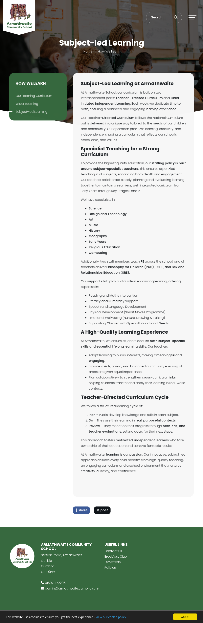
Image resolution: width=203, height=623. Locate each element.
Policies (110, 567)
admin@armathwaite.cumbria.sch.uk (73, 588)
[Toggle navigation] (192, 17)
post (103, 510)
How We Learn (109, 51)
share (82, 510)
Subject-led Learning (31, 111)
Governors (112, 562)
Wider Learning (26, 103)
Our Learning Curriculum (33, 96)
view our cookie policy (111, 617)
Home (88, 51)
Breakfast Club (115, 556)
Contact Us (113, 551)
